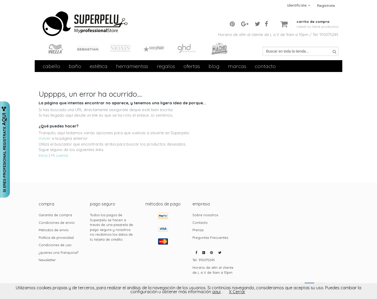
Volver (45, 138)
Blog (214, 66)
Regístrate (326, 5)
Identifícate (298, 5)
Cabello (51, 66)
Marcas (237, 66)
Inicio (43, 155)
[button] (317, 20)
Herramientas (132, 66)
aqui (216, 291)
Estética (99, 66)
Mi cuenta (59, 155)
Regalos (166, 66)
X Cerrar (237, 291)
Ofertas (192, 66)
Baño (75, 66)
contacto (265, 66)
